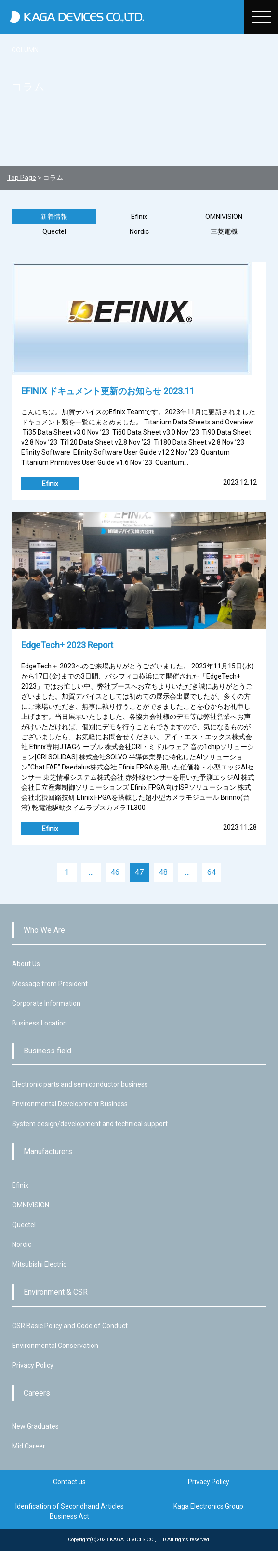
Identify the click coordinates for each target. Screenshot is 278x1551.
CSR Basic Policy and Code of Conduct (70, 1326)
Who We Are (44, 930)
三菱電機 (224, 231)
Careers (37, 1392)
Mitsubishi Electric (39, 1264)
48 (163, 872)
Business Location (39, 1023)
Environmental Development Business (70, 1104)
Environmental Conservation (55, 1345)
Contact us (69, 1482)
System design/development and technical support (90, 1124)
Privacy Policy (32, 1365)
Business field (47, 1050)
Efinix (139, 216)
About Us (26, 964)
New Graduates (35, 1426)
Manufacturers (48, 1151)
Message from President (50, 983)
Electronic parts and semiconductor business (80, 1084)
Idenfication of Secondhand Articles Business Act (69, 1511)
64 (211, 872)
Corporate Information (46, 1003)
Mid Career (28, 1446)
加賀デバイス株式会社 (123, 16)
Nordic (139, 231)
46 (115, 872)
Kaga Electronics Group (208, 1506)
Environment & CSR (56, 1291)
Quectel (54, 231)
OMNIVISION (223, 216)
